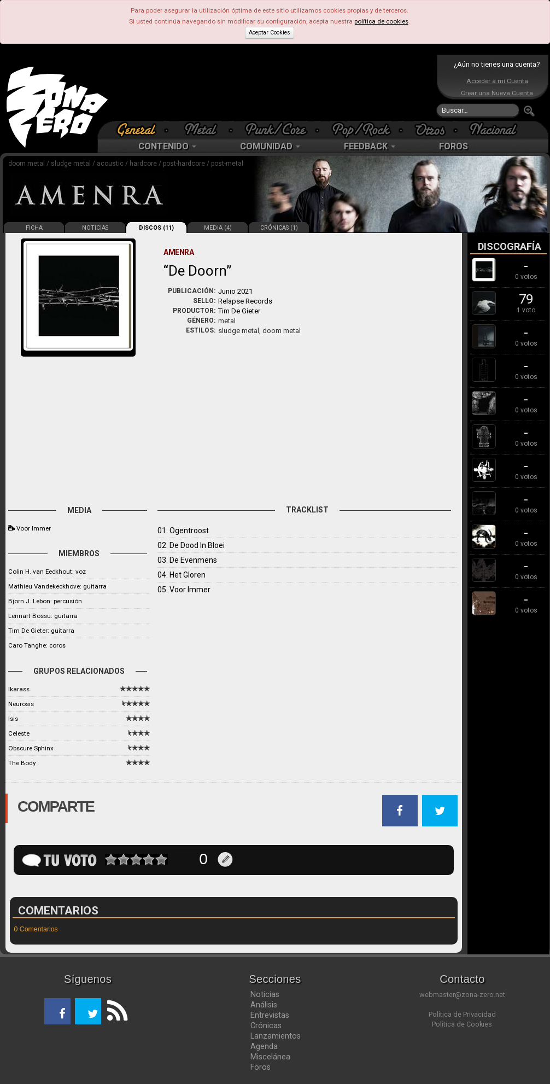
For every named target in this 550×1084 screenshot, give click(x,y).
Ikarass (19, 689)
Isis (13, 718)
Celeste (19, 733)
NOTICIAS (95, 227)
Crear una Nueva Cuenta (497, 93)
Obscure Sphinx (31, 748)
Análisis (263, 1004)
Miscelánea (270, 1056)
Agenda (264, 1046)
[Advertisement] (272, 87)
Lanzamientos (275, 1035)
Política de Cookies (462, 1024)
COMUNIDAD (270, 146)
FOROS (453, 146)
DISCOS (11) (156, 227)
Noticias (264, 994)
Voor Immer (33, 528)
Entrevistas (269, 1015)
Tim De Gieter (239, 311)
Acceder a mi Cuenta (497, 81)
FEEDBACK (369, 146)
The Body (22, 763)
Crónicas (266, 1025)
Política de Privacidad (462, 1014)
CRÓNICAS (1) (279, 227)
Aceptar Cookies (269, 32)
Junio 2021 (235, 291)
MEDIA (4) (218, 227)
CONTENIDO (167, 146)
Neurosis (21, 704)
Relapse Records (245, 301)
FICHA (34, 227)
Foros (260, 1067)
